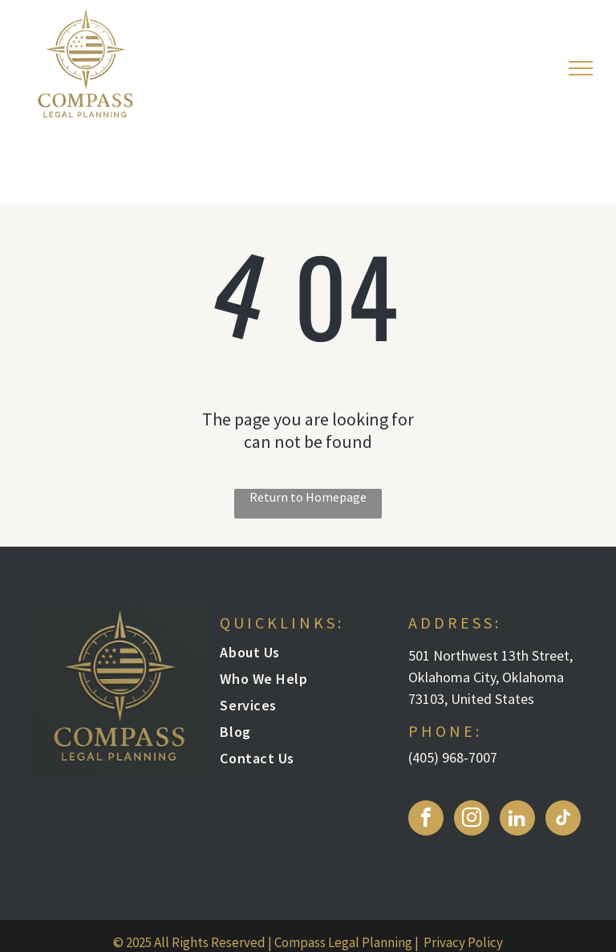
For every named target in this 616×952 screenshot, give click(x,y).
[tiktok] (563, 820)
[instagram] (471, 820)
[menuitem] (299, 656)
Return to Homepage (308, 497)
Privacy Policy (463, 942)
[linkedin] (517, 820)
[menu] (581, 68)
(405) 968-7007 (452, 757)
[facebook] (426, 820)
